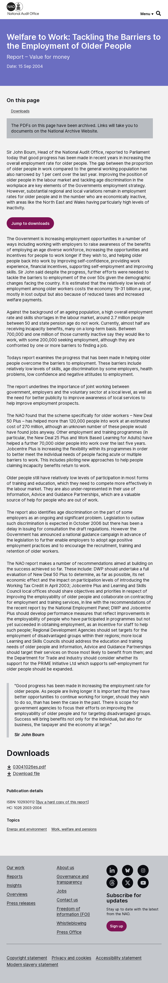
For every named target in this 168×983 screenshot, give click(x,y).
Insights (14, 885)
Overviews (17, 894)
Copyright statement (27, 958)
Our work (15, 867)
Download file (23, 773)
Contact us (67, 899)
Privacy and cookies (71, 958)
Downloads (20, 111)
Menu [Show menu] (145, 14)
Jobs (62, 891)
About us (65, 867)
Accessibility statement (119, 958)
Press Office (69, 932)
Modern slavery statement (32, 964)
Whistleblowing (71, 923)
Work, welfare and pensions (74, 829)
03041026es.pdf (26, 766)
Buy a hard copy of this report (62, 802)
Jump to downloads (30, 223)
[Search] (158, 13)
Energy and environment (27, 829)
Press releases (21, 903)
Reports (15, 876)
